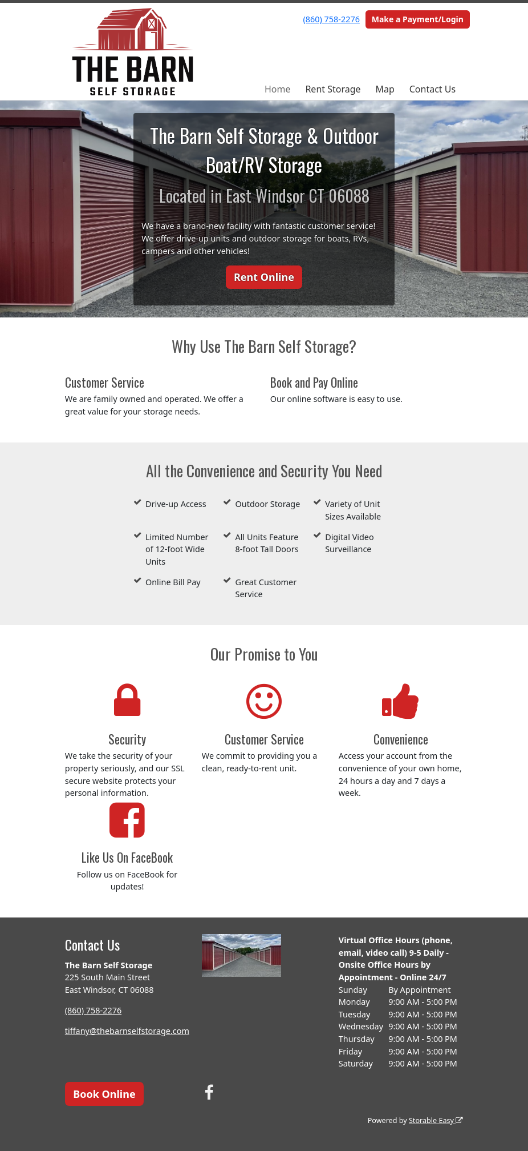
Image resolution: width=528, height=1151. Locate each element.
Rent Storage (332, 89)
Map (384, 89)
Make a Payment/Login (418, 19)
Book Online (104, 1094)
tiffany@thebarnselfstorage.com (127, 1030)
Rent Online (264, 277)
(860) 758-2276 (331, 19)
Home (278, 89)
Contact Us (432, 89)
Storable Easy (436, 1120)
